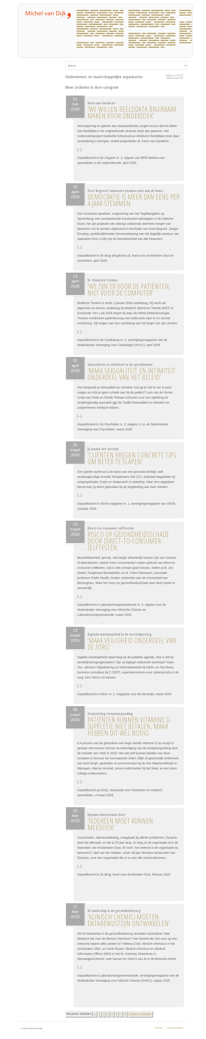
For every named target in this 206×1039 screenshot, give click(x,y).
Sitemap (158, 1027)
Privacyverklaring (175, 1027)
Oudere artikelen (140, 1013)
